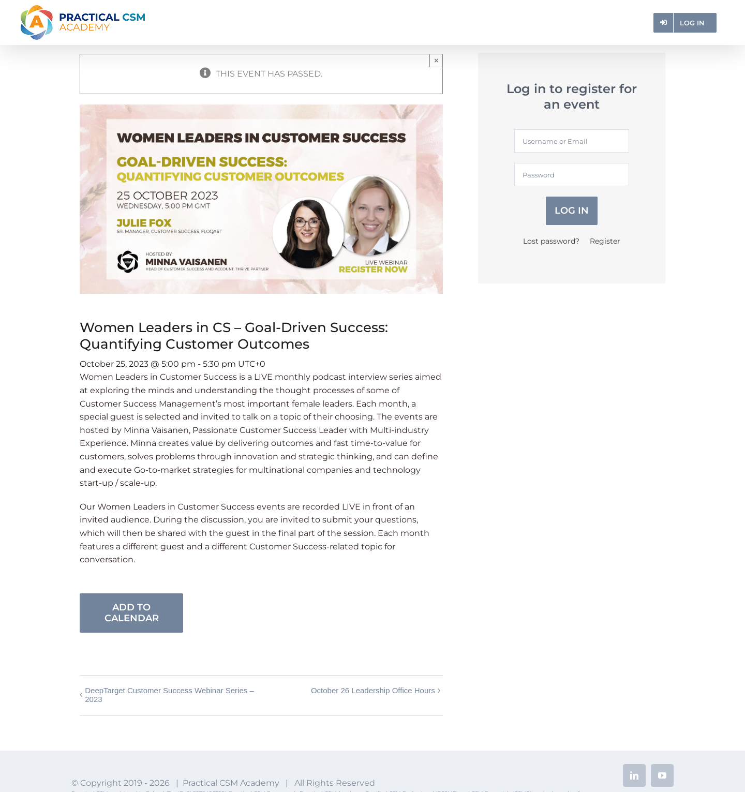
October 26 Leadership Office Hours (373, 690)
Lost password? (551, 241)
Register (605, 241)
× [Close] (436, 60)
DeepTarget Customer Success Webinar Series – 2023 (169, 695)
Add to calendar (132, 613)
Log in (572, 210)
